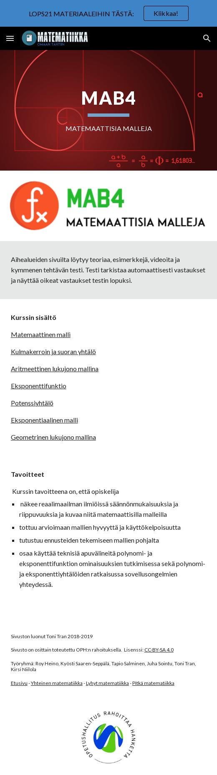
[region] (108, 13)
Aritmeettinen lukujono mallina (54, 368)
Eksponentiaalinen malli (44, 420)
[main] (109, 110)
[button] (10, 38)
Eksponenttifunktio (38, 386)
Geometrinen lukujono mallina (53, 437)
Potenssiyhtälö (32, 403)
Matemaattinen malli (41, 334)
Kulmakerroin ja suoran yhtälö (53, 351)
